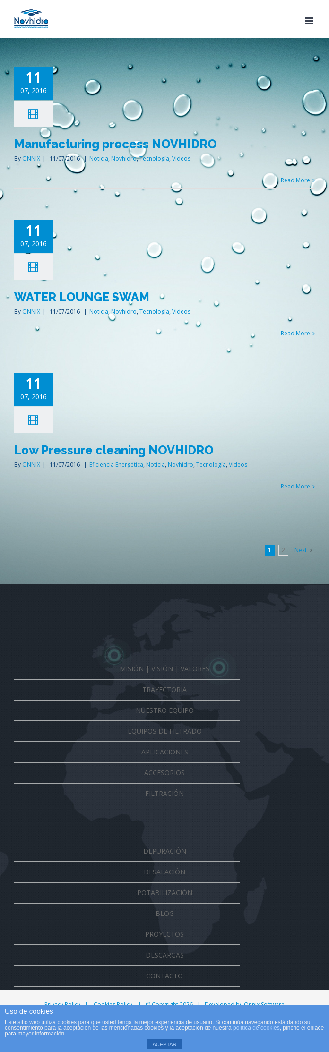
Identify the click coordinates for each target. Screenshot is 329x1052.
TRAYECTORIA (164, 689)
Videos (181, 158)
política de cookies (256, 1028)
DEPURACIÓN (164, 851)
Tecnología (154, 158)
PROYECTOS (164, 934)
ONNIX (31, 158)
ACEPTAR (164, 1044)
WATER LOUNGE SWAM (81, 297)
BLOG (165, 913)
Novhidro (124, 158)
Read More (295, 180)
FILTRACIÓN (164, 793)
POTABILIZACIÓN (164, 892)
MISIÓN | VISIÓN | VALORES (164, 668)
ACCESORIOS (164, 772)
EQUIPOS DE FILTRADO (165, 731)
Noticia (98, 158)
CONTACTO (164, 975)
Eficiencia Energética (116, 465)
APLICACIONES (164, 751)
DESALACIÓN (164, 871)
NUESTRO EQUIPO (165, 710)
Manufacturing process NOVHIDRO (115, 144)
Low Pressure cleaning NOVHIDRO (114, 450)
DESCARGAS (165, 954)
